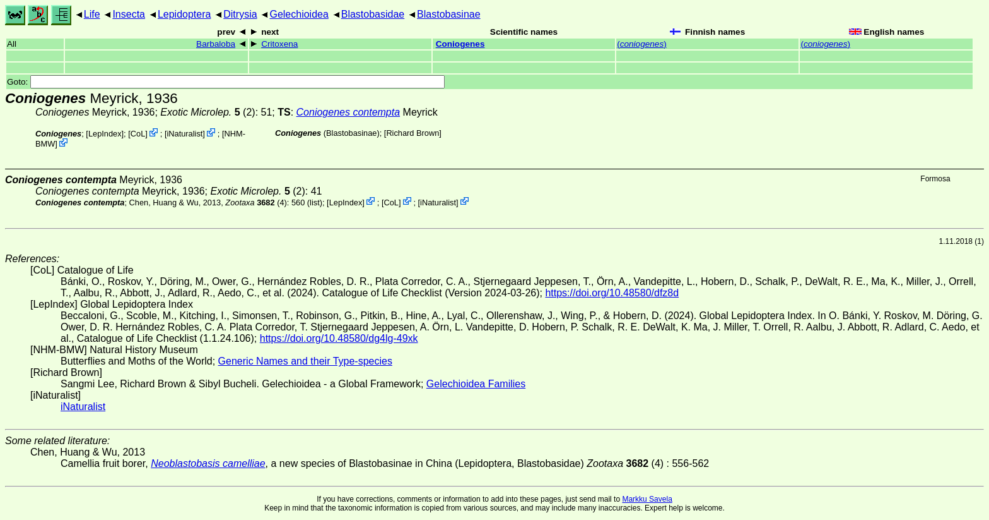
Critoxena (279, 44)
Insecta (128, 14)
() (642, 44)
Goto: (226, 82)
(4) (255, 202)
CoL (138, 133)
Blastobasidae (373, 14)
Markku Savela (647, 499)
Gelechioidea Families (475, 383)
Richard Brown (412, 133)
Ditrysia (240, 14)
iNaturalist (184, 133)
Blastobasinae (449, 14)
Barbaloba (215, 44)
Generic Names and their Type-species (305, 361)
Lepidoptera (184, 14)
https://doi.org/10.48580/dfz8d (612, 292)
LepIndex (105, 133)
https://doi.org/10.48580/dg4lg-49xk (339, 338)
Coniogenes (460, 44)
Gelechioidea (298, 14)
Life (92, 14)
